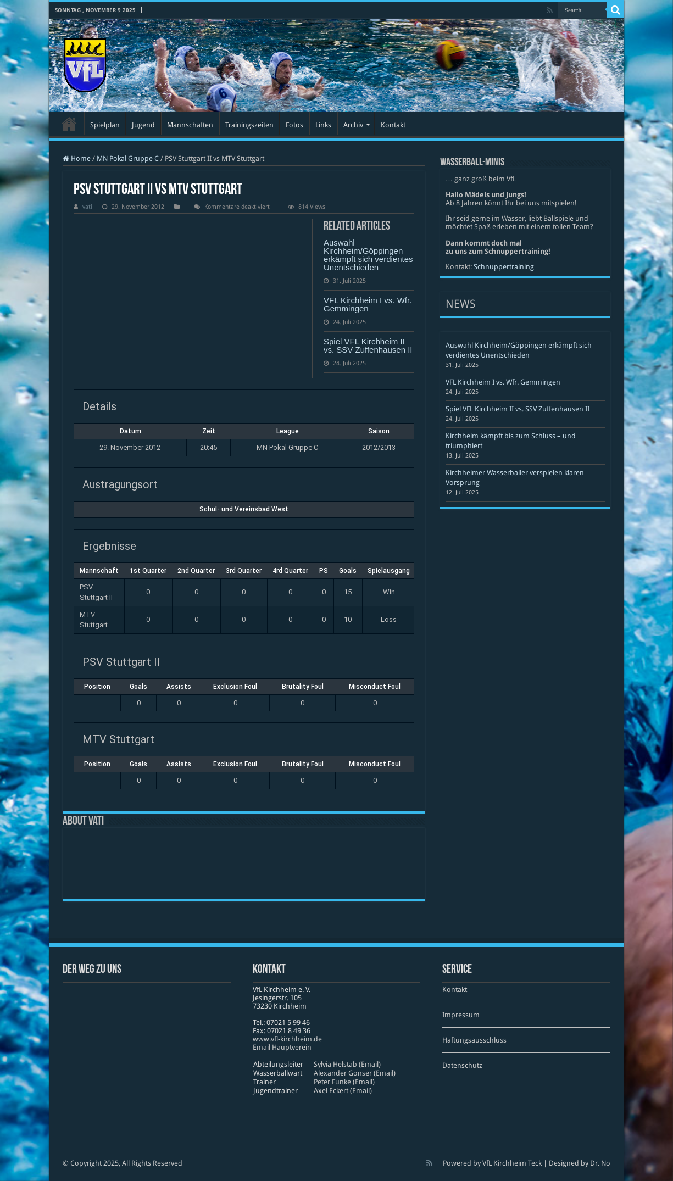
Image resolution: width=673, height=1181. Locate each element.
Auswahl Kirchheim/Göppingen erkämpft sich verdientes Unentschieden (368, 255)
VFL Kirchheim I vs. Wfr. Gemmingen (367, 304)
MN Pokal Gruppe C (128, 158)
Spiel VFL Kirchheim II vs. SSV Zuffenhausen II (368, 345)
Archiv (353, 125)
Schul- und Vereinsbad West (243, 509)
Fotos (294, 125)
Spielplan (105, 125)
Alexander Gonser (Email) (355, 1073)
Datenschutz (462, 1065)
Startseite (69, 123)
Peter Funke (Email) (344, 1082)
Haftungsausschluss (474, 1040)
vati (87, 206)
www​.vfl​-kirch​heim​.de (287, 1039)
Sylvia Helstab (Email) (347, 1064)
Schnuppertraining (504, 267)
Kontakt (393, 125)
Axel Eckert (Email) (343, 1091)
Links (323, 125)
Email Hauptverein (282, 1047)
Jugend (143, 125)
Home (77, 158)
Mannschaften (190, 125)
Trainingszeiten (249, 125)
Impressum (461, 1015)
